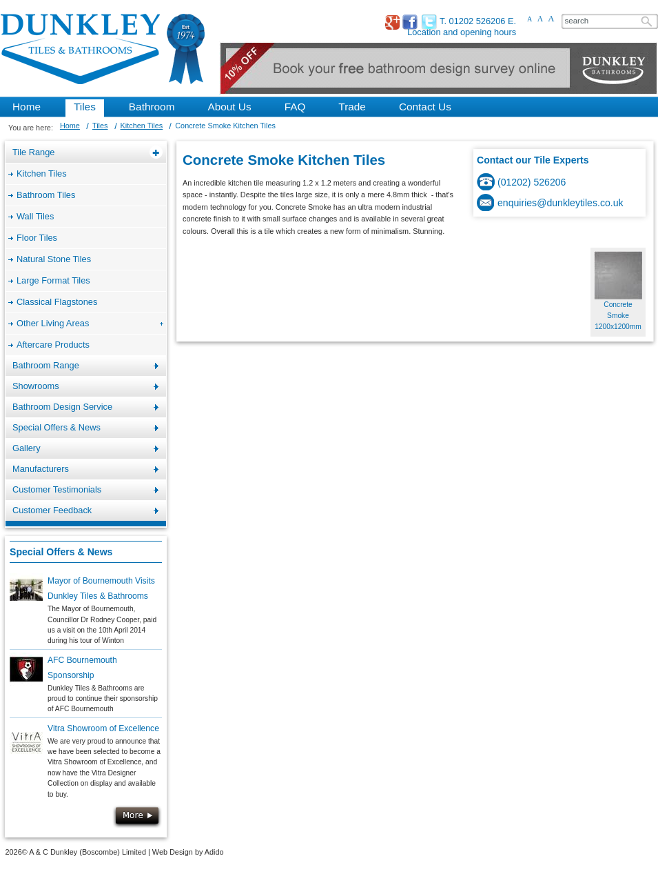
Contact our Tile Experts (532, 160)
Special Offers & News (61, 551)
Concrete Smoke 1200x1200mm (618, 316)
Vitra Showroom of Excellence (103, 728)
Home (70, 125)
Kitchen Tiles (142, 125)
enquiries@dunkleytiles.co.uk (560, 202)
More (137, 816)
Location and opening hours (461, 32)
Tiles (100, 125)
